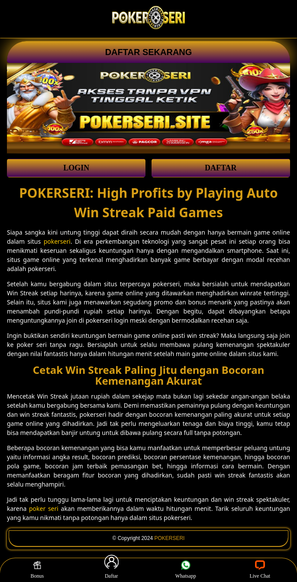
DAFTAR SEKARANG (148, 52)
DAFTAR (221, 167)
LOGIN (76, 167)
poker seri (43, 508)
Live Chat (259, 569)
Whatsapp (185, 569)
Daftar (111, 569)
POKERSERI (169, 538)
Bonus (37, 569)
